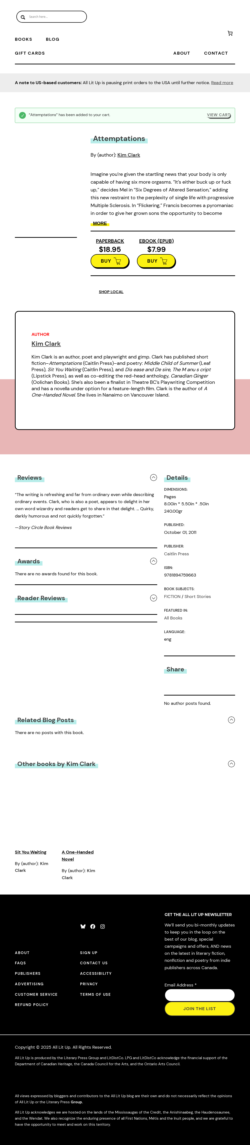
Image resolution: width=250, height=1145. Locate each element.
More (100, 223)
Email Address (181, 985)
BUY (106, 261)
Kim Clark (128, 155)
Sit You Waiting (30, 852)
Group (76, 1102)
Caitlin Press (176, 554)
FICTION (172, 596)
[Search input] (51, 17)
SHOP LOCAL (111, 291)
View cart (218, 114)
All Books (173, 618)
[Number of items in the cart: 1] (230, 34)
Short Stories (198, 596)
